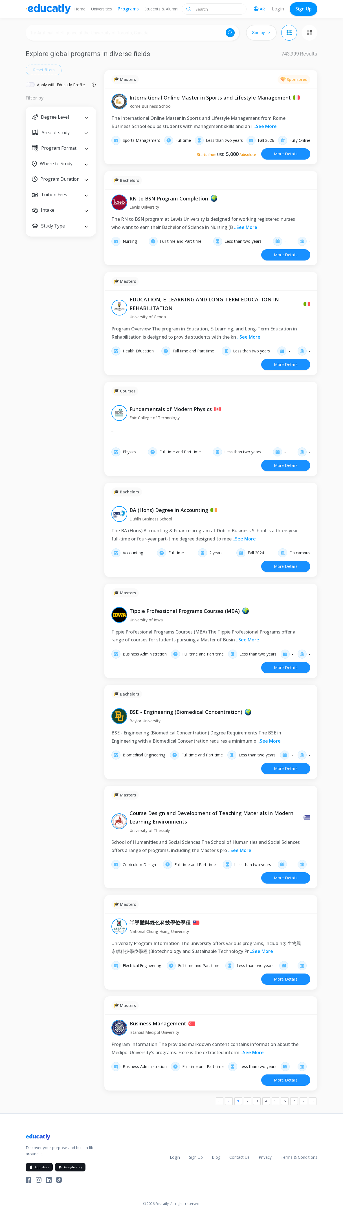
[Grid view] (309, 33)
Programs (128, 9)
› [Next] (303, 1101)
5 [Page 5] (275, 1101)
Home (79, 9)
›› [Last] (312, 1101)
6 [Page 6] (285, 1101)
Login (278, 9)
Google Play (70, 1167)
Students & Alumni (161, 9)
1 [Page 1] (238, 1101)
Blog (216, 1157)
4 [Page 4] (266, 1101)
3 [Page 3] (257, 1101)
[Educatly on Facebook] (28, 1180)
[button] (61, 117)
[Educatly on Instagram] (38, 1180)
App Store (39, 1167)
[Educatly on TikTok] (59, 1180)
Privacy (265, 1157)
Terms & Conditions (299, 1157)
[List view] (289, 33)
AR (259, 9)
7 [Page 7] (294, 1101)
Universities (101, 9)
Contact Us (239, 1157)
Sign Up (303, 9)
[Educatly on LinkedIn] (49, 1180)
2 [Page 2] (248, 1101)
